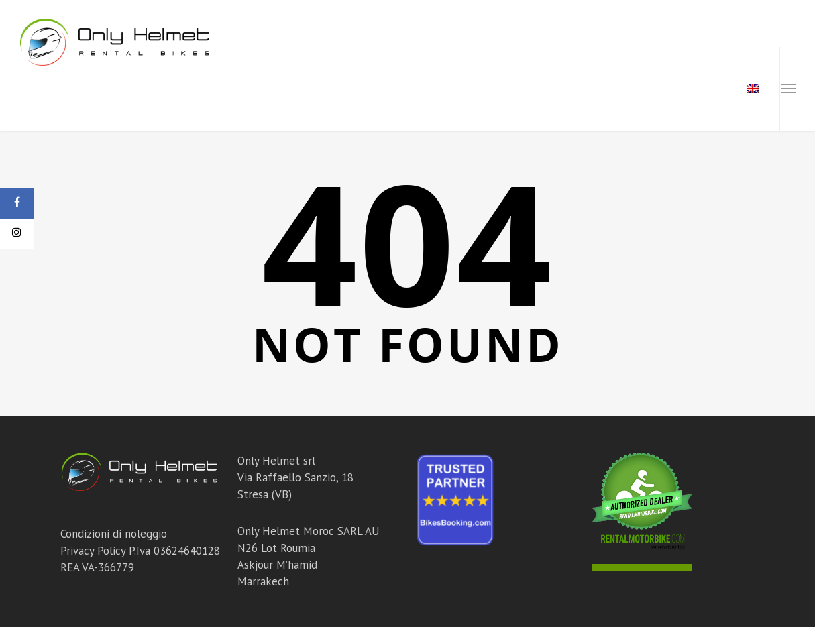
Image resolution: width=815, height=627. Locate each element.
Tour (527, 88)
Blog (645, 88)
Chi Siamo (586, 88)
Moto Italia (254, 88)
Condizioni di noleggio (113, 533)
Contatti (702, 88)
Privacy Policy (92, 550)
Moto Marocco (348, 88)
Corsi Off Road (452, 88)
